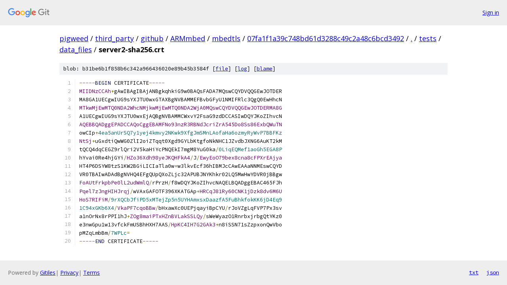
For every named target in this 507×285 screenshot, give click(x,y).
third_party (114, 38)
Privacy (69, 272)
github (152, 38)
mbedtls (226, 38)
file (221, 68)
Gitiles (47, 272)
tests (427, 38)
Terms (91, 272)
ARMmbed (187, 38)
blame (265, 68)
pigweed (73, 38)
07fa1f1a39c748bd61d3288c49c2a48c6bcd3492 (325, 38)
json (492, 272)
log (242, 68)
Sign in (490, 12)
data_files (75, 49)
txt (473, 272)
